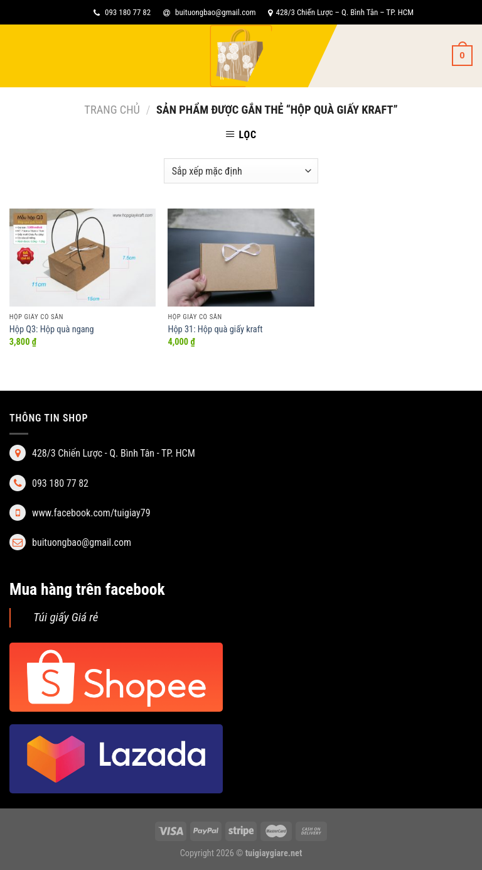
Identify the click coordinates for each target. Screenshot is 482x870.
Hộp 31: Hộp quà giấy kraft (215, 329)
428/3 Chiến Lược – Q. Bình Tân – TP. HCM (340, 12)
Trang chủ (112, 109)
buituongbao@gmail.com (209, 12)
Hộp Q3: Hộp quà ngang (51, 329)
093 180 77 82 (122, 12)
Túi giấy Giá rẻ (66, 617)
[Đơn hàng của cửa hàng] (241, 170)
